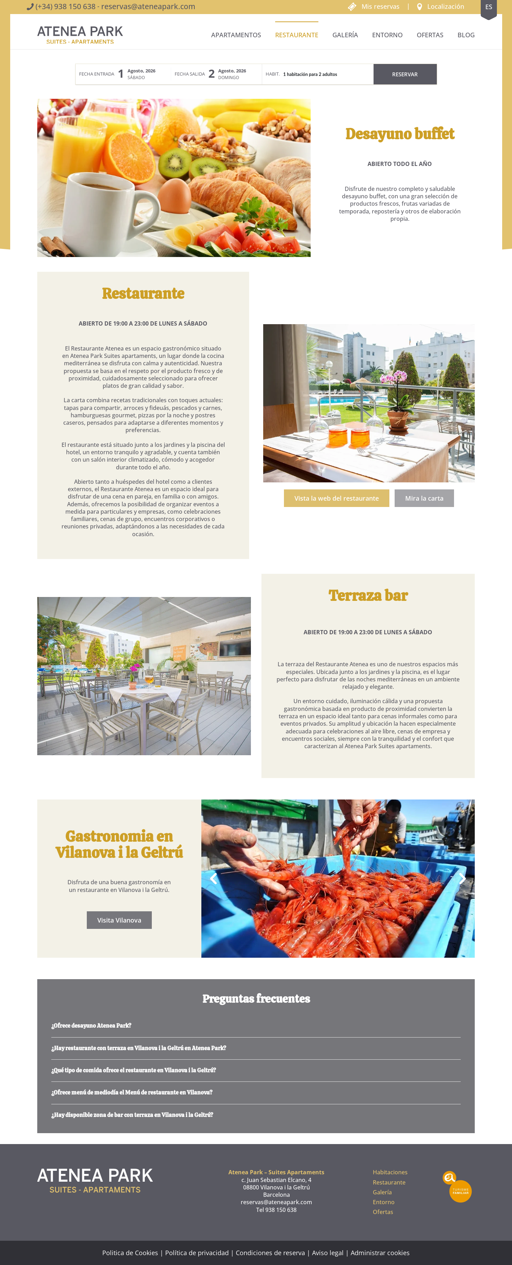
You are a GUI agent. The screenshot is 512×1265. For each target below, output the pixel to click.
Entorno (387, 35)
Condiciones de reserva (270, 1252)
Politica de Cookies (130, 1252)
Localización (445, 6)
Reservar (405, 74)
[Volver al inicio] (80, 35)
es (488, 6)
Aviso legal (328, 1252)
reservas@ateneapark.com (148, 6)
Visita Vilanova (122, 920)
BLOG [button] (466, 35)
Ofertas (430, 35)
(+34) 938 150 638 (65, 6)
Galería (345, 35)
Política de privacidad (197, 1252)
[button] (440, 6)
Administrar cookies (380, 1252)
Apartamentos (236, 35)
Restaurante (296, 35)
